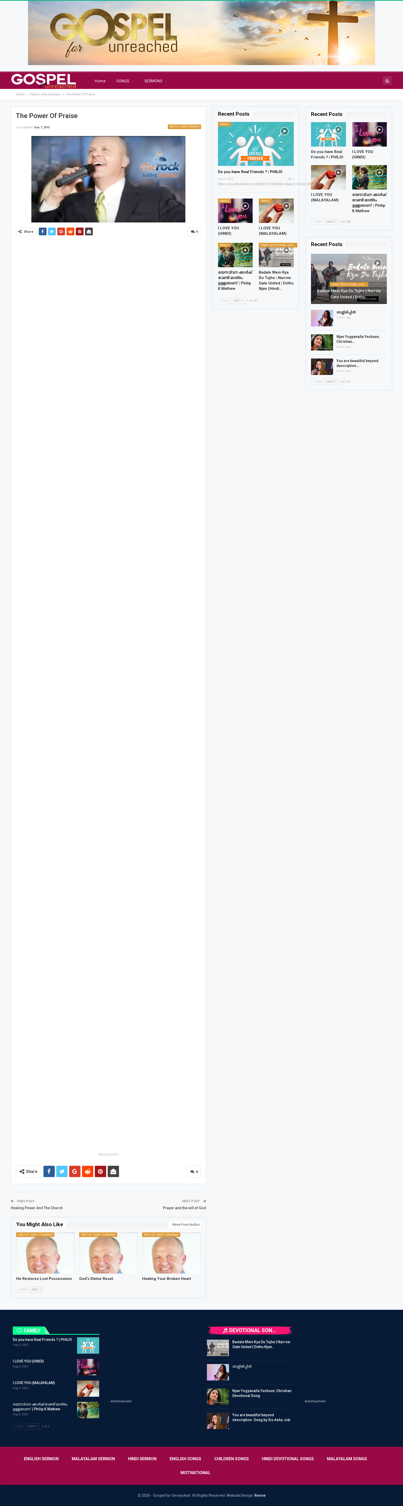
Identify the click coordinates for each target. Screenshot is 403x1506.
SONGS (122, 81)
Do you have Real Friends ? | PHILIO (250, 171)
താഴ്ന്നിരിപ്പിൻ (345, 312)
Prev (23, 1289)
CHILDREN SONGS (231, 1458)
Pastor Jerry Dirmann (184, 126)
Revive (259, 1495)
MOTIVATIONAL (195, 1472)
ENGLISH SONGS (185, 1458)
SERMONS (153, 81)
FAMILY (224, 124)
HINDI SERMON (142, 1458)
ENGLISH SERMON (41, 1458)
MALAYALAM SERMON (93, 1458)
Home (100, 81)
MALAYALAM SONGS (347, 1458)
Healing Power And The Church (37, 1208)
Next (36, 1289)
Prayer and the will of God (184, 1208)
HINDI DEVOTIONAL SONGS (279, 245)
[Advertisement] (108, 1115)
